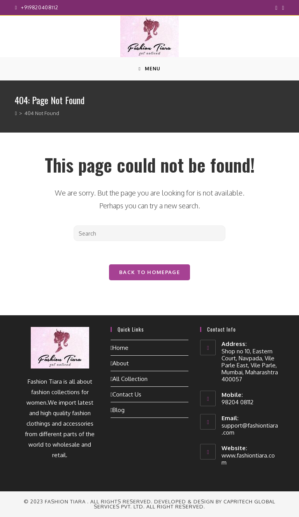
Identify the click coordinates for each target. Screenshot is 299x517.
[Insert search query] (149, 233)
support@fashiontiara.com (250, 429)
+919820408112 (39, 7)
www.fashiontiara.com (248, 459)
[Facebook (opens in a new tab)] (276, 8)
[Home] (16, 113)
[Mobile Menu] (149, 68)
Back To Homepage (149, 272)
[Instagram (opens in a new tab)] (282, 8)
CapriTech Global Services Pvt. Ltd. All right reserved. (184, 504)
